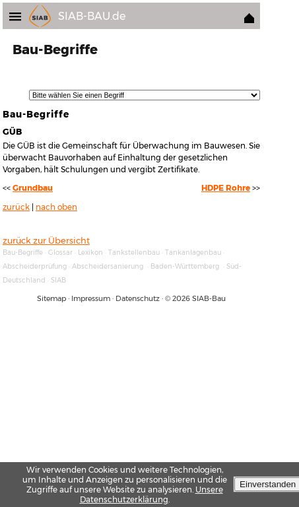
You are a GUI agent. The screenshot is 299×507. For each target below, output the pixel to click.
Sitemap (51, 298)
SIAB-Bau (209, 298)
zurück (16, 207)
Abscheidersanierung (107, 266)
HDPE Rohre (225, 188)
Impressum (90, 298)
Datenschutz (138, 298)
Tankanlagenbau (193, 252)
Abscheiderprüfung (35, 266)
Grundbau (33, 188)
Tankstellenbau (134, 252)
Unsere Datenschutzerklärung (151, 494)
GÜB (12, 131)
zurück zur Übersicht (46, 240)
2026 (181, 298)
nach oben (56, 207)
